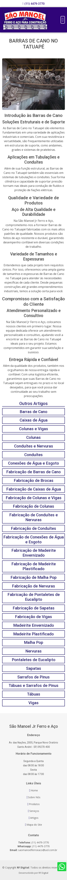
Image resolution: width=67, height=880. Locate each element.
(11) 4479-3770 (34, 4)
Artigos (34, 818)
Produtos (34, 804)
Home (34, 790)
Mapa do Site (34, 824)
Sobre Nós (34, 797)
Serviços (34, 811)
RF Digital (43, 872)
